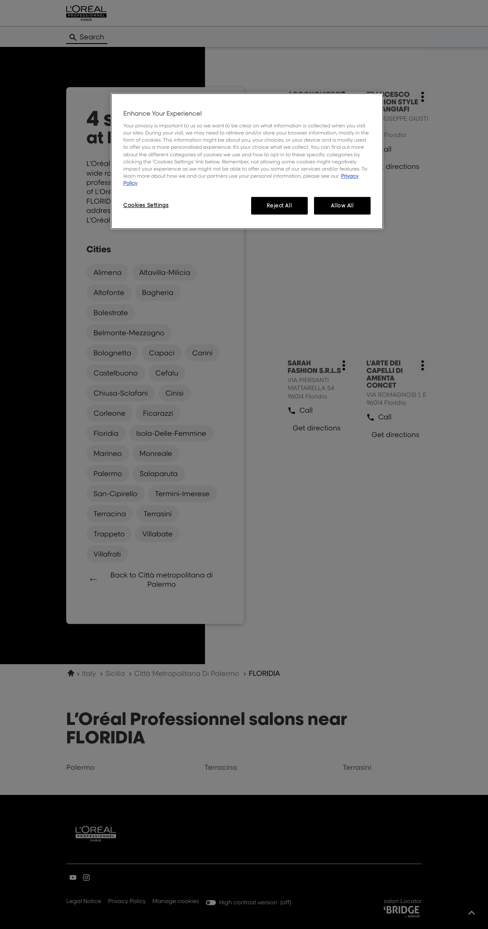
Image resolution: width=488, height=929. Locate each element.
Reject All (279, 205)
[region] (247, 161)
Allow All (342, 205)
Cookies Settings (146, 205)
